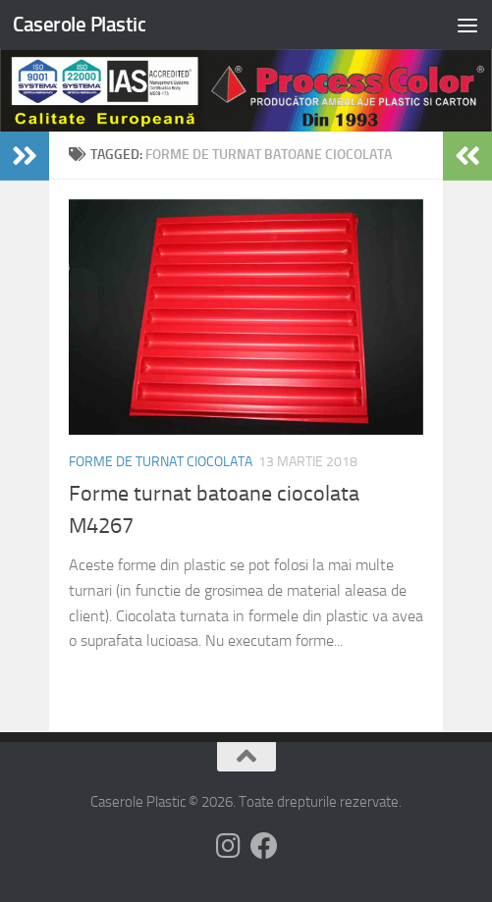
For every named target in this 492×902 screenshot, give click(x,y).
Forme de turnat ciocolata (160, 461)
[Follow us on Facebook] (264, 846)
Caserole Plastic (79, 24)
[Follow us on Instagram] (229, 846)
